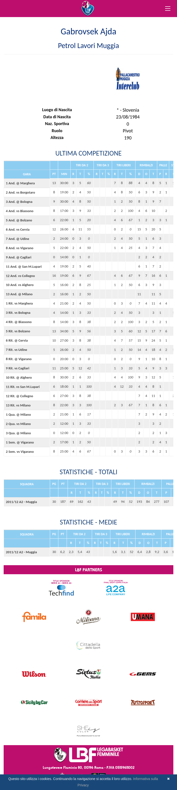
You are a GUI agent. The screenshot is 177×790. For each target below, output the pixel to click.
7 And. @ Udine (17, 239)
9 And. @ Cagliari (18, 257)
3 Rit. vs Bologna (18, 312)
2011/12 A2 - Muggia (21, 502)
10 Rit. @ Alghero (19, 377)
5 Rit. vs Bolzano (18, 331)
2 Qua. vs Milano (18, 424)
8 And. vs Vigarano (19, 248)
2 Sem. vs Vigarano (20, 451)
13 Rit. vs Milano (18, 405)
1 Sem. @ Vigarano (20, 442)
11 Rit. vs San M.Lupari (23, 387)
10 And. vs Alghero (20, 285)
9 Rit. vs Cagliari (17, 368)
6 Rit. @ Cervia (17, 340)
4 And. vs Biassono (19, 211)
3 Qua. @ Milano (18, 433)
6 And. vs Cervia (18, 229)
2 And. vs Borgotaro (20, 192)
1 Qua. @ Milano (18, 414)
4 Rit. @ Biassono (19, 322)
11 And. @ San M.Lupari (24, 266)
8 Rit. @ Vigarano (18, 359)
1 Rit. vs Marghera (19, 303)
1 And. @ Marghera (20, 183)
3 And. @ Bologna (19, 201)
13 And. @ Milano (19, 294)
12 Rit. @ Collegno (19, 396)
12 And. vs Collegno (20, 276)
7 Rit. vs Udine (16, 349)
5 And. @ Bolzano (19, 220)
